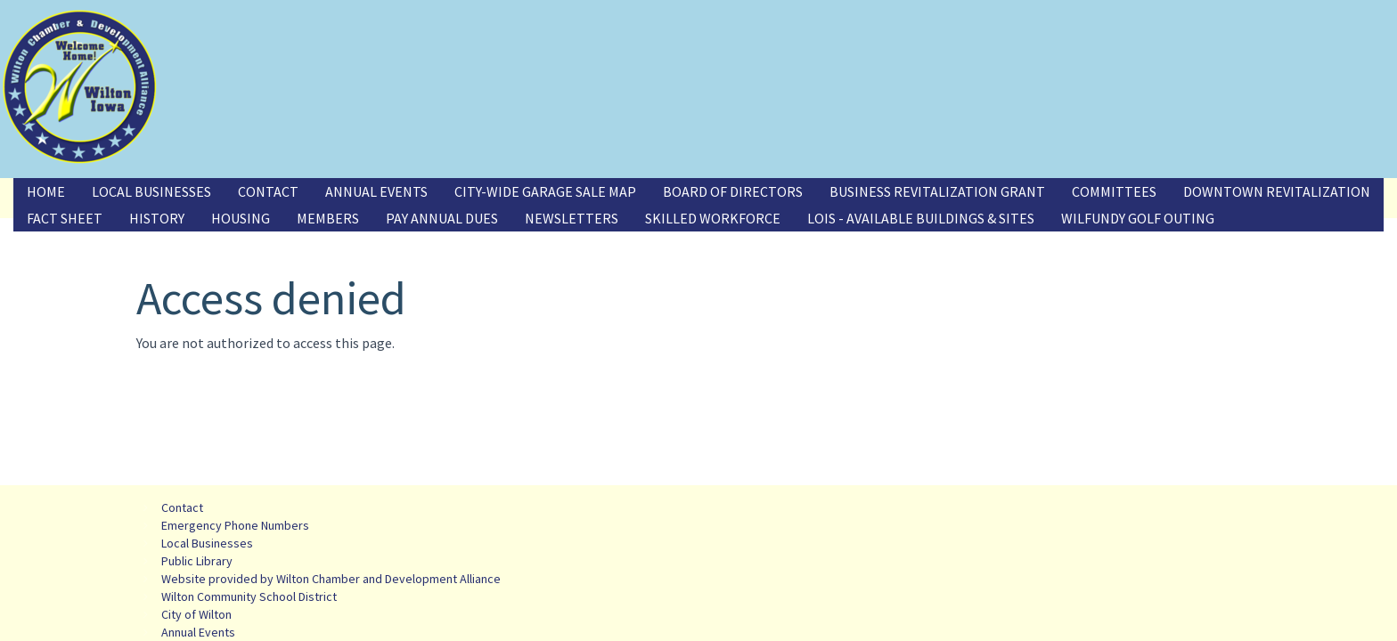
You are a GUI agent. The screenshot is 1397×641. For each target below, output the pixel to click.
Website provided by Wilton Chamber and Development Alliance (331, 579)
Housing (240, 218)
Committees (1114, 191)
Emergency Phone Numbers (235, 525)
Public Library (197, 561)
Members (328, 218)
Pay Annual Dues (442, 218)
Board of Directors (733, 191)
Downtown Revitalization (1276, 191)
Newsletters (571, 218)
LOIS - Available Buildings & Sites (920, 218)
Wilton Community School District (249, 596)
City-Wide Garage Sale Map (545, 191)
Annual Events (376, 191)
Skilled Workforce (712, 218)
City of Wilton (196, 614)
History (156, 218)
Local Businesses (151, 191)
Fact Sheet (64, 218)
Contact (268, 191)
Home (46, 191)
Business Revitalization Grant (937, 191)
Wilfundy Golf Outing (1137, 218)
